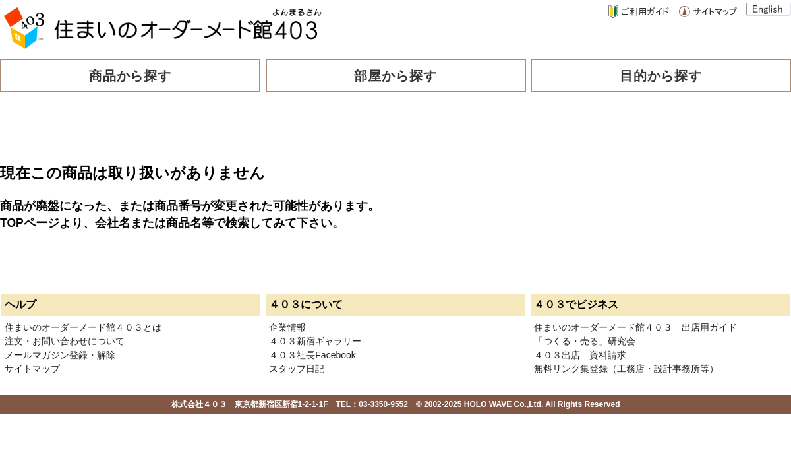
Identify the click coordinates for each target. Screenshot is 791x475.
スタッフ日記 (296, 369)
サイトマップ (32, 369)
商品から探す (130, 76)
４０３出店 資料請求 (580, 355)
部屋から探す (395, 76)
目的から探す (661, 76)
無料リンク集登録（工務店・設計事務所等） (626, 369)
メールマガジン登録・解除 (60, 355)
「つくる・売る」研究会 (584, 341)
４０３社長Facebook (312, 355)
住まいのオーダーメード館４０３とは (83, 327)
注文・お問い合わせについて (65, 341)
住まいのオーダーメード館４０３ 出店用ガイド (635, 327)
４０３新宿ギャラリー (315, 341)
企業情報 (287, 327)
